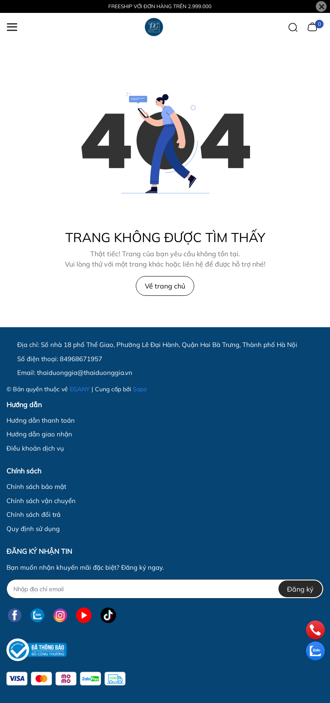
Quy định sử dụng (33, 529)
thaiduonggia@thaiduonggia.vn (84, 372)
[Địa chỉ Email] (165, 589)
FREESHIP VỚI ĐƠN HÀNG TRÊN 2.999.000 (159, 6)
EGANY (80, 389)
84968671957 (81, 359)
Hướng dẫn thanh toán (40, 420)
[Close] (321, 6)
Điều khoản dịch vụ (35, 448)
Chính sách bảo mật (36, 486)
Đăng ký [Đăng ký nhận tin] (300, 589)
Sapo (140, 389)
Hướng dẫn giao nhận (39, 434)
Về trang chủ (165, 286)
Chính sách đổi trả (33, 514)
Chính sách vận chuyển (41, 501)
